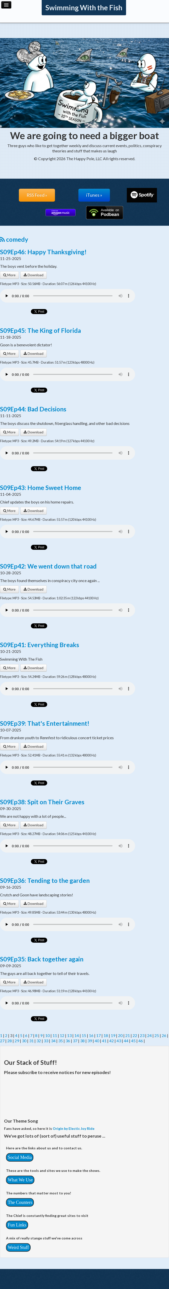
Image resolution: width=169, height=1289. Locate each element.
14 (76, 1035)
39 (89, 1040)
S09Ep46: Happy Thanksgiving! (43, 251)
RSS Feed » (37, 195)
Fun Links (17, 1224)
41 (104, 1040)
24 (149, 1035)
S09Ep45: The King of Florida (40, 330)
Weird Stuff (18, 1247)
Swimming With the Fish (83, 7)
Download (33, 275)
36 (68, 1040)
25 (156, 1035)
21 (127, 1035)
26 (164, 1035)
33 (46, 1040)
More (9, 275)
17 (98, 1035)
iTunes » (94, 195)
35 (60, 1040)
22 (135, 1035)
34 (53, 1040)
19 (113, 1035)
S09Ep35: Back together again (41, 959)
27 (2, 1040)
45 (133, 1040)
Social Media (20, 1157)
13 (69, 1035)
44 (126, 1040)
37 (75, 1040)
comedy (14, 239)
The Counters (20, 1202)
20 (120, 1035)
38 (82, 1040)
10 (47, 1035)
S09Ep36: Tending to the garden (45, 880)
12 (62, 1035)
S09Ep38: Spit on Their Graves (42, 802)
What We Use (20, 1179)
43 (119, 1040)
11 (54, 1035)
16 (91, 1035)
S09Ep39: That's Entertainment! (44, 723)
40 (97, 1040)
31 (31, 1040)
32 (38, 1040)
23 (142, 1035)
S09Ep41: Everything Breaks (39, 644)
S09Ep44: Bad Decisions (33, 409)
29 (17, 1040)
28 (9, 1040)
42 (111, 1040)
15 (84, 1035)
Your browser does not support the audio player (67, 296)
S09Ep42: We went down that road (48, 566)
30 (24, 1040)
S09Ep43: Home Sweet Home (40, 487)
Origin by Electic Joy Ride (73, 1128)
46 (140, 1040)
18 (105, 1035)
